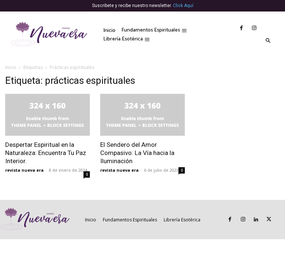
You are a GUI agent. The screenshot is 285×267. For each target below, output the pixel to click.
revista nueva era (24, 170)
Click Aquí (183, 5)
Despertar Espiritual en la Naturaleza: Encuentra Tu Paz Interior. (45, 153)
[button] (268, 41)
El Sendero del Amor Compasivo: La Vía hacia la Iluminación (137, 153)
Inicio (10, 67)
